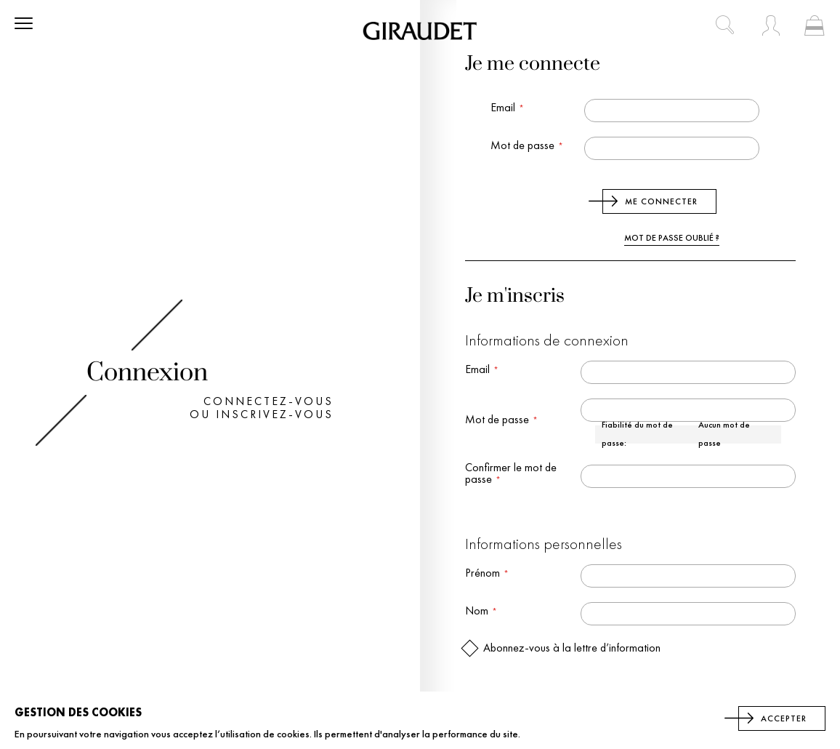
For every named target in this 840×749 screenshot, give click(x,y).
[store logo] (420, 31)
